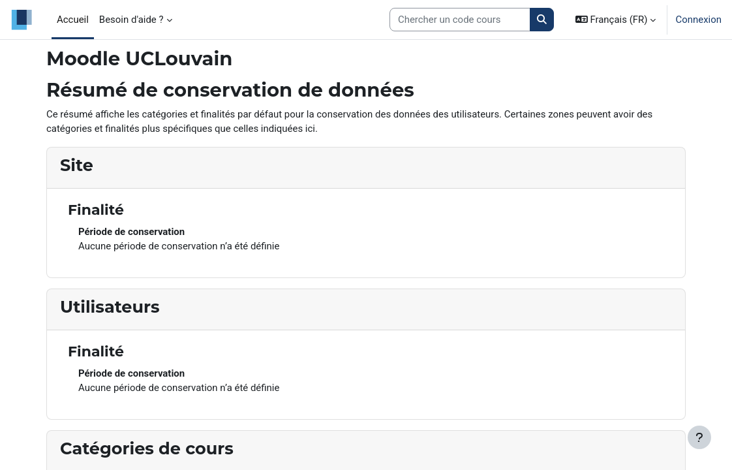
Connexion (698, 19)
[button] (616, 19)
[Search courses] (459, 19)
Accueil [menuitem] (73, 19)
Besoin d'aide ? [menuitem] (131, 19)
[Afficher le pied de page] (699, 437)
